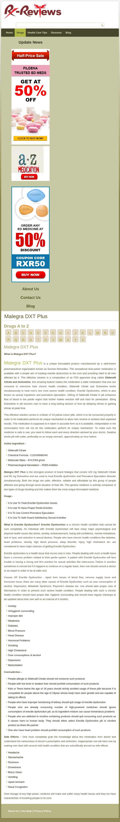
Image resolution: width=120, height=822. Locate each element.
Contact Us (31, 297)
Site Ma (25, 811)
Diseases (56, 32)
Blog (68, 32)
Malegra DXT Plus (23, 362)
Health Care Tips (37, 32)
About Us (30, 289)
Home (9, 32)
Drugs (20, 32)
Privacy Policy (42, 811)
